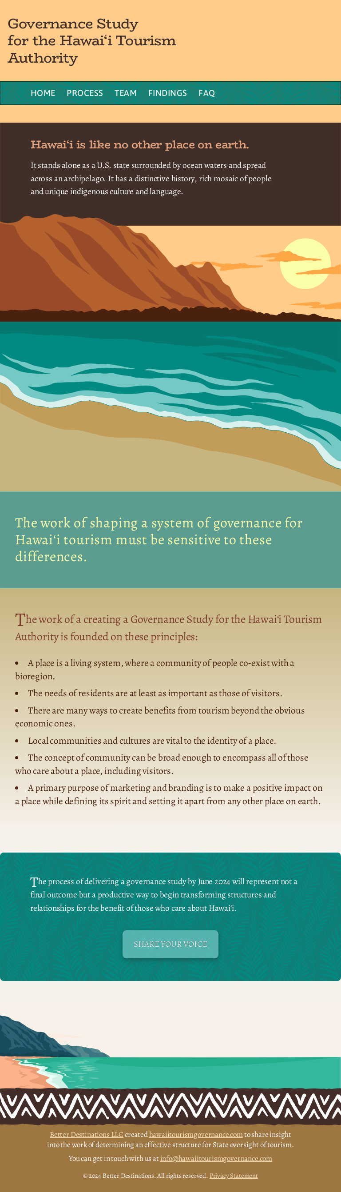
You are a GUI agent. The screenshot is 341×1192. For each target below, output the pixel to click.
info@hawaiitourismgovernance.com (216, 1158)
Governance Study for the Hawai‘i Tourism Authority (92, 40)
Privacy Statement (234, 1175)
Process (85, 93)
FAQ (206, 93)
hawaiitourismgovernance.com (196, 1134)
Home (43, 93)
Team (126, 93)
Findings (167, 93)
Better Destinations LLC (86, 1134)
